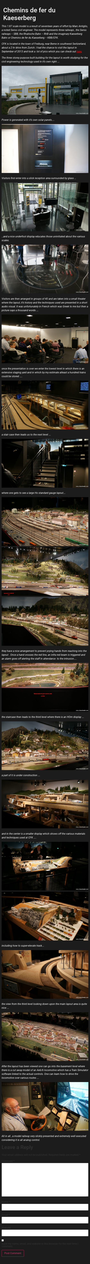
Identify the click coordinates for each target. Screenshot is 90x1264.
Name (6, 1202)
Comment (8, 1161)
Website (6, 1228)
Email (6, 1215)
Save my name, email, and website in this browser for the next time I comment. (40, 1245)
